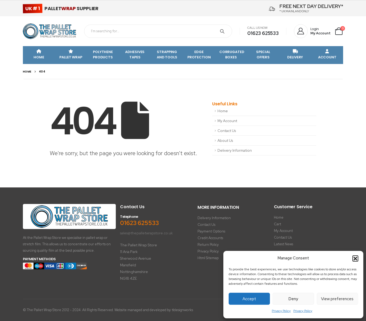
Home (39, 54)
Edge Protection (199, 54)
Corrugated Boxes (231, 54)
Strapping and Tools (167, 54)
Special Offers (263, 54)
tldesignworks (182, 310)
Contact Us (226, 130)
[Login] (312, 31)
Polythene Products (103, 54)
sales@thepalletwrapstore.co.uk (146, 233)
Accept (249, 299)
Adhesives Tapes (135, 54)
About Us (225, 140)
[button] (355, 258)
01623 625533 (263, 33)
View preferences (337, 299)
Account (327, 54)
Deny (293, 299)
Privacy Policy (281, 311)
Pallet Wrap (70, 54)
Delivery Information (234, 150)
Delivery (295, 54)
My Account (227, 120)
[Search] (222, 31)
